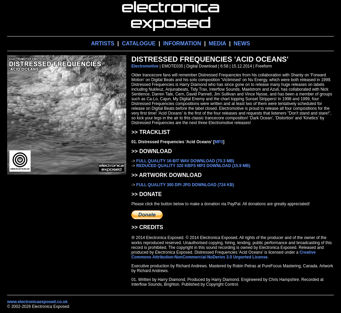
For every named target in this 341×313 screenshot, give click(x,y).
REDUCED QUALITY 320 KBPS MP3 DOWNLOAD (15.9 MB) (193, 165)
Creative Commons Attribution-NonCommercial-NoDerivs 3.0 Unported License (223, 254)
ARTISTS (102, 43)
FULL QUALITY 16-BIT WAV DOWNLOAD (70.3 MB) (185, 161)
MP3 (218, 141)
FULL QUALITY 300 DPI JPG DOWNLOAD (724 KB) (185, 184)
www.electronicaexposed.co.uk (37, 301)
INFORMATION (182, 43)
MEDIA (217, 43)
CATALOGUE (139, 43)
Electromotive (144, 66)
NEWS (242, 43)
